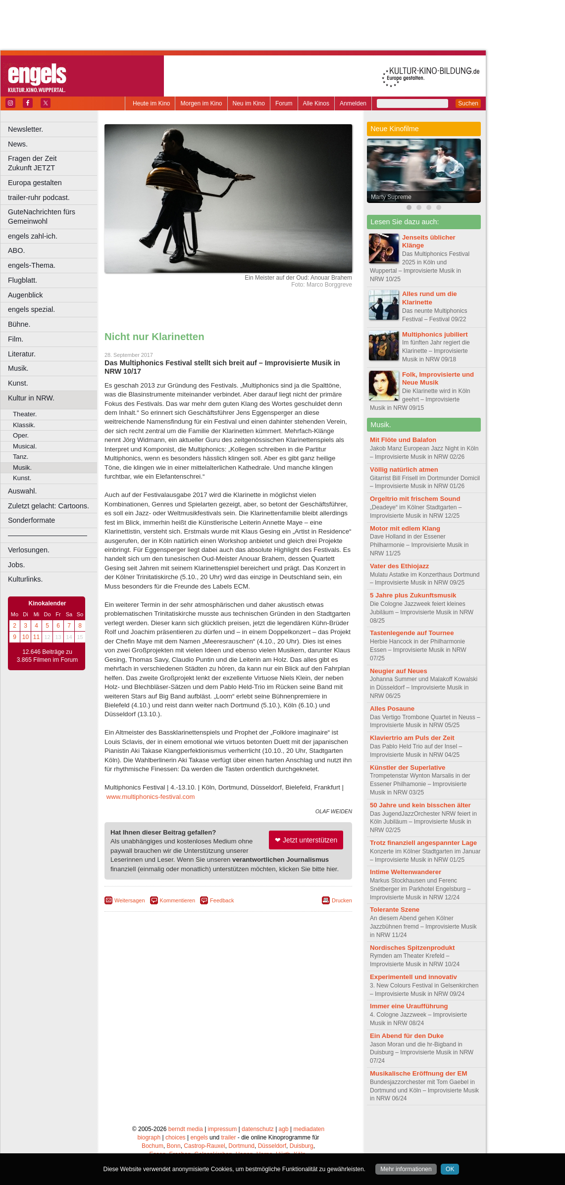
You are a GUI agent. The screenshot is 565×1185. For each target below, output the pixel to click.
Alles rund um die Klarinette (429, 298)
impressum (222, 1129)
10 (25, 637)
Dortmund (241, 1145)
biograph (148, 1137)
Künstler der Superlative (407, 767)
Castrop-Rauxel (204, 1145)
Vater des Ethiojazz (399, 566)
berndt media (185, 1129)
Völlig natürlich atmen (404, 469)
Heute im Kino (151, 103)
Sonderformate (31, 520)
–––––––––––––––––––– (47, 535)
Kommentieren (178, 900)
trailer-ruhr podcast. (39, 197)
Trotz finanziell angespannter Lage (423, 842)
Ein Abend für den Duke (407, 1035)
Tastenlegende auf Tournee (412, 633)
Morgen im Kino (201, 103)
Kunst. (18, 383)
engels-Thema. (31, 265)
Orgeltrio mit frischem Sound (415, 498)
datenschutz (258, 1129)
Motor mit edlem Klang (405, 528)
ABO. (16, 250)
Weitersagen (129, 900)
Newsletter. (25, 129)
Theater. (25, 414)
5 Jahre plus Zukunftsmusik (413, 595)
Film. (15, 339)
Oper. (21, 435)
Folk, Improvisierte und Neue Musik (438, 379)
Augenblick (25, 295)
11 (36, 637)
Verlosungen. (29, 550)
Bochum (152, 1145)
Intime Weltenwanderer (405, 872)
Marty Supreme (391, 197)
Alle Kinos (316, 103)
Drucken (342, 900)
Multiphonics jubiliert (435, 334)
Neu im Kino (249, 103)
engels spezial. (31, 309)
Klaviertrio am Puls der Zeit (412, 737)
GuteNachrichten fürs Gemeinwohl (41, 216)
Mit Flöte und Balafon (403, 440)
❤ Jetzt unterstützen (306, 840)
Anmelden (353, 103)
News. (18, 144)
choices (175, 1137)
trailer (228, 1137)
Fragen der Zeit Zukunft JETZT (54, 163)
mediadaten (308, 1129)
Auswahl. (22, 491)
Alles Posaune (392, 708)
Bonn (174, 1145)
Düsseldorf (272, 1145)
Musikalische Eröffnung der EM (418, 1073)
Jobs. (16, 565)
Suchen (468, 103)
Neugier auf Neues (398, 671)
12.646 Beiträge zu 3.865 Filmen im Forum (47, 655)
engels (198, 1137)
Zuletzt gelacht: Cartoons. (48, 506)
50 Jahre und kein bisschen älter (420, 805)
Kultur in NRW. (31, 398)
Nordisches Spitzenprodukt (412, 947)
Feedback (222, 900)
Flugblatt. (22, 280)
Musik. (18, 368)
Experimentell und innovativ (413, 977)
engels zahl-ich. (32, 236)
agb (284, 1129)
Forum (284, 103)
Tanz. (21, 456)
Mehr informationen (405, 1169)
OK (450, 1169)
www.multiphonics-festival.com (150, 796)
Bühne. (19, 324)
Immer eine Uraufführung (409, 1006)
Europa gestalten (35, 183)
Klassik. (24, 425)
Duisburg (301, 1145)
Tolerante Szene (394, 909)
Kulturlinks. (25, 579)
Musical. (25, 446)
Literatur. (22, 354)
